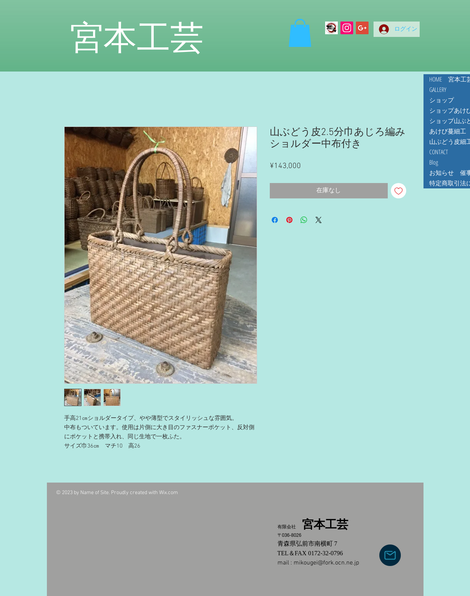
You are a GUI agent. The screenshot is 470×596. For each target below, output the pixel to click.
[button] (300, 33)
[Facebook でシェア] (274, 220)
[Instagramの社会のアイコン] (346, 28)
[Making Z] (331, 28)
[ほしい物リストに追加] (398, 190)
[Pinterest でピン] (289, 220)
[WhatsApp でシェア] (304, 220)
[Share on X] (318, 220)
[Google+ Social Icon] (362, 28)
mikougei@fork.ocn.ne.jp (326, 563)
